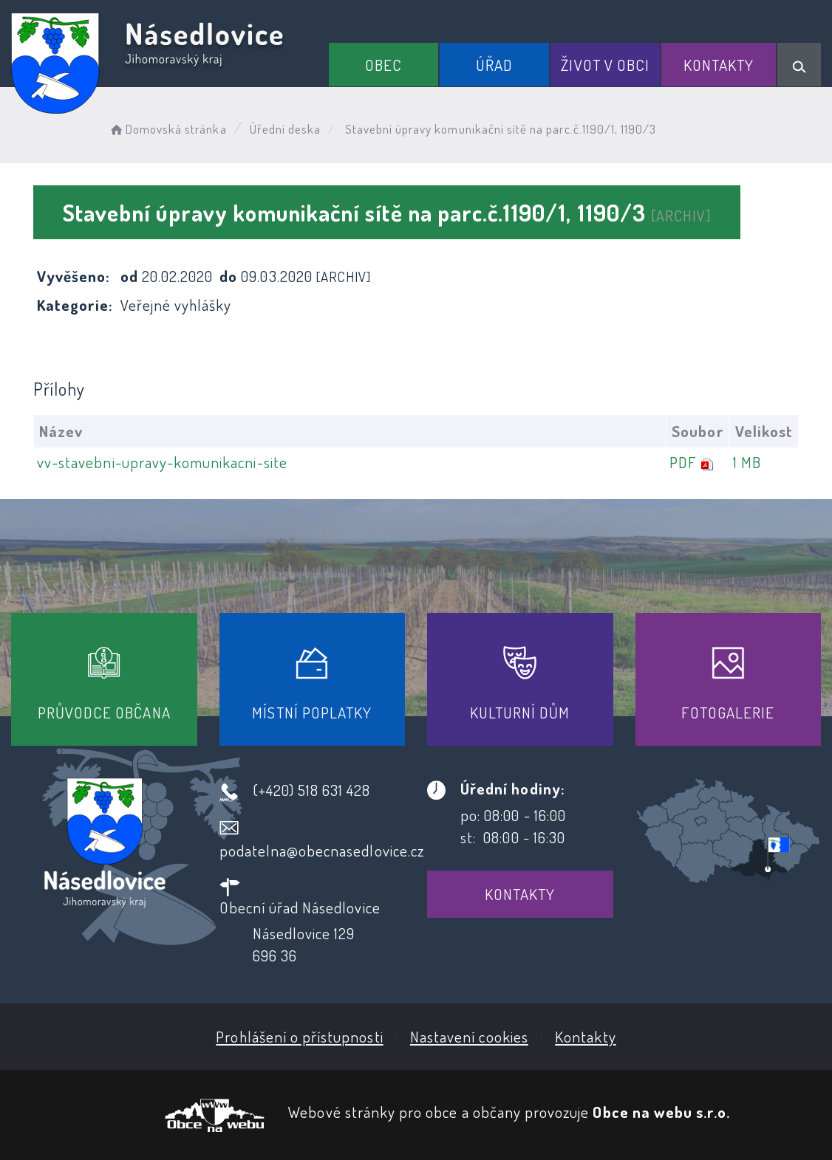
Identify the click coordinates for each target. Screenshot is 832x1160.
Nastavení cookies (469, 1036)
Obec (383, 65)
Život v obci (605, 65)
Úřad (494, 65)
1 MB (747, 462)
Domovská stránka (167, 129)
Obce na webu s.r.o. (661, 1112)
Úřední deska (285, 129)
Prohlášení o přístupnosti (299, 1036)
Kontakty (718, 65)
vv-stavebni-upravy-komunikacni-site (162, 462)
